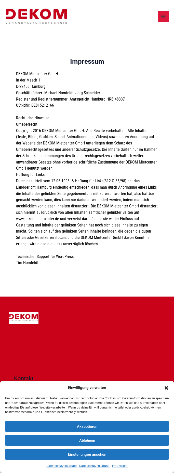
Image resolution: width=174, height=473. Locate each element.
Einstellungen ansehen (87, 454)
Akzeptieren (87, 426)
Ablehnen (87, 440)
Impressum (120, 466)
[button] (166, 387)
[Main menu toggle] (163, 17)
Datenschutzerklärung (61, 466)
